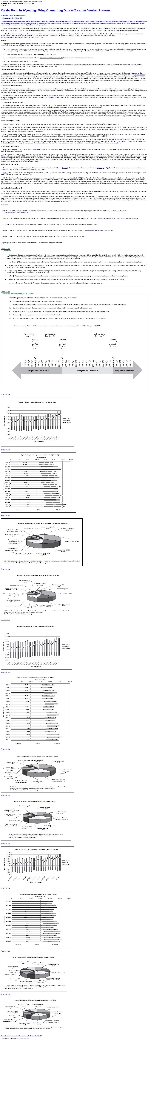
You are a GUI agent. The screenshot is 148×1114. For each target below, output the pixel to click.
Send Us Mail (38, 1035)
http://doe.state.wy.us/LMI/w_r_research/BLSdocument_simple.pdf (118, 218)
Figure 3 (127, 139)
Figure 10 (5, 173)
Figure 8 (3, 159)
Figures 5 (35, 149)
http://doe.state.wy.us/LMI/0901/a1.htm (17, 212)
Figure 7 (5, 154)
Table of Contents (5, 1035)
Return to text (5, 249)
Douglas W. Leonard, (8, 15)
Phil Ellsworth (25, 1038)
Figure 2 (5, 134)
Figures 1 (99, 168)
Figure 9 (64, 168)
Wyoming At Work (30, 1035)
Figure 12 (6, 181)
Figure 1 (5, 127)
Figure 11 (89, 178)
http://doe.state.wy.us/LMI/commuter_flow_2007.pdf (17, 37)
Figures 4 (43, 181)
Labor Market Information (17, 1035)
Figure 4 (120, 141)
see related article (140, 75)
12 (52, 181)
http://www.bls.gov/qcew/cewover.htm (51, 58)
